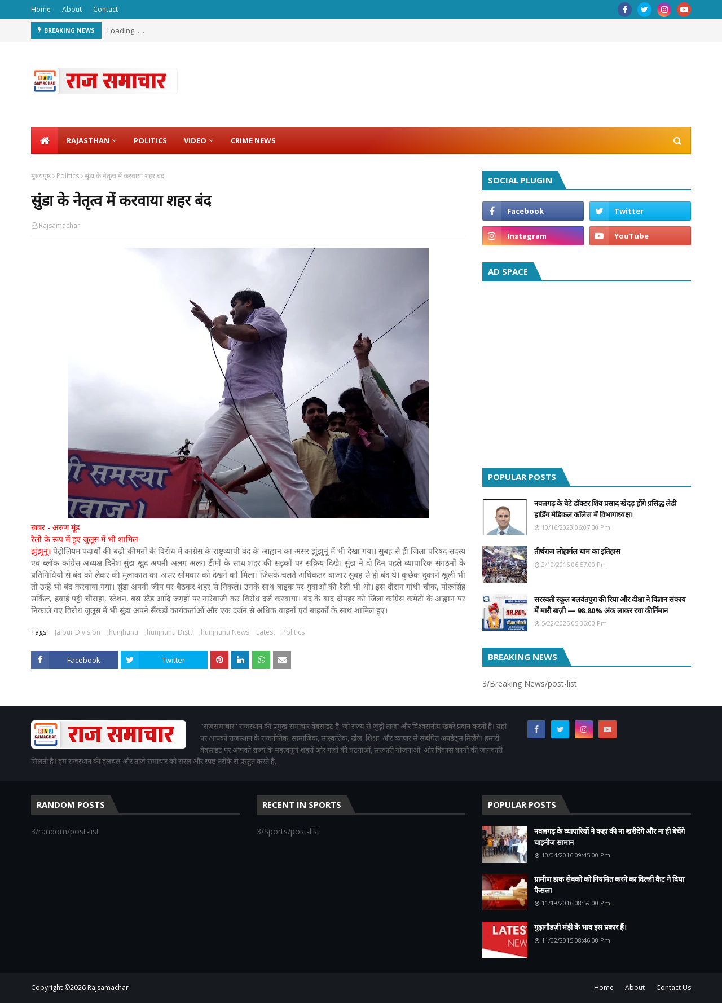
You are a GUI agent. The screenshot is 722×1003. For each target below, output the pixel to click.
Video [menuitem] (195, 140)
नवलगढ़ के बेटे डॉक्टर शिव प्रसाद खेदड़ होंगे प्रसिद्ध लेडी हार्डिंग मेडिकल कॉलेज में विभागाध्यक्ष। (605, 509)
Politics (67, 176)
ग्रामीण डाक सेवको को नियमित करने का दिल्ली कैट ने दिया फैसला (609, 884)
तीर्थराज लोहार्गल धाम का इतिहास (577, 551)
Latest (265, 632)
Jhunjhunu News (224, 632)
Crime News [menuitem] (253, 140)
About (72, 9)
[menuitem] (44, 140)
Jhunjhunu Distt (168, 632)
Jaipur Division (77, 632)
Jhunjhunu (122, 632)
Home (41, 9)
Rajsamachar (59, 225)
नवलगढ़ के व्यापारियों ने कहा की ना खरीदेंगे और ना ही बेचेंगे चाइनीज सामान (609, 836)
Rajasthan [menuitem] (88, 140)
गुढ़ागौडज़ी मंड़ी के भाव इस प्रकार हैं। (580, 927)
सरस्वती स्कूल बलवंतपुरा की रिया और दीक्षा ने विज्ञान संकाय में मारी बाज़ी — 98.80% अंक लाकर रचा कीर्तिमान (610, 604)
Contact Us (673, 987)
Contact (105, 9)
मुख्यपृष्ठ (41, 176)
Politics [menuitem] (150, 140)
